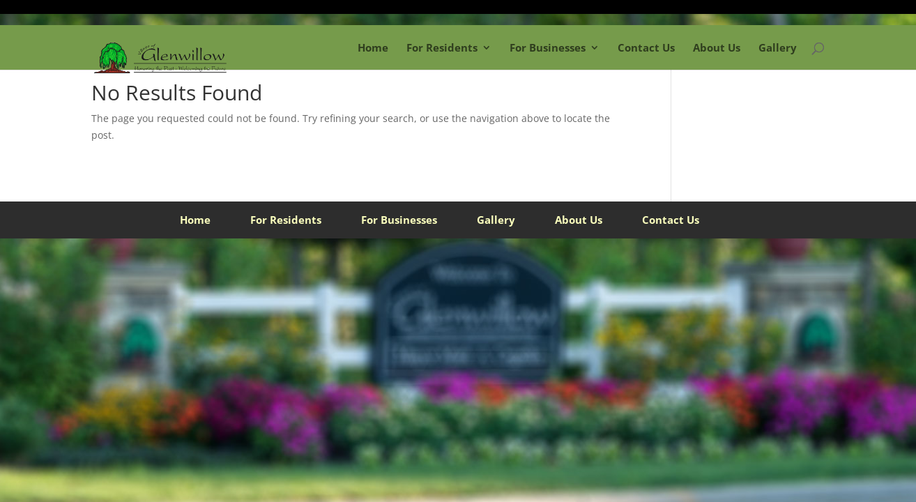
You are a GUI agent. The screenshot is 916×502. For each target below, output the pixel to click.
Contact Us (646, 47)
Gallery (777, 47)
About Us (716, 47)
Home (373, 47)
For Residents (442, 47)
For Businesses (548, 47)
